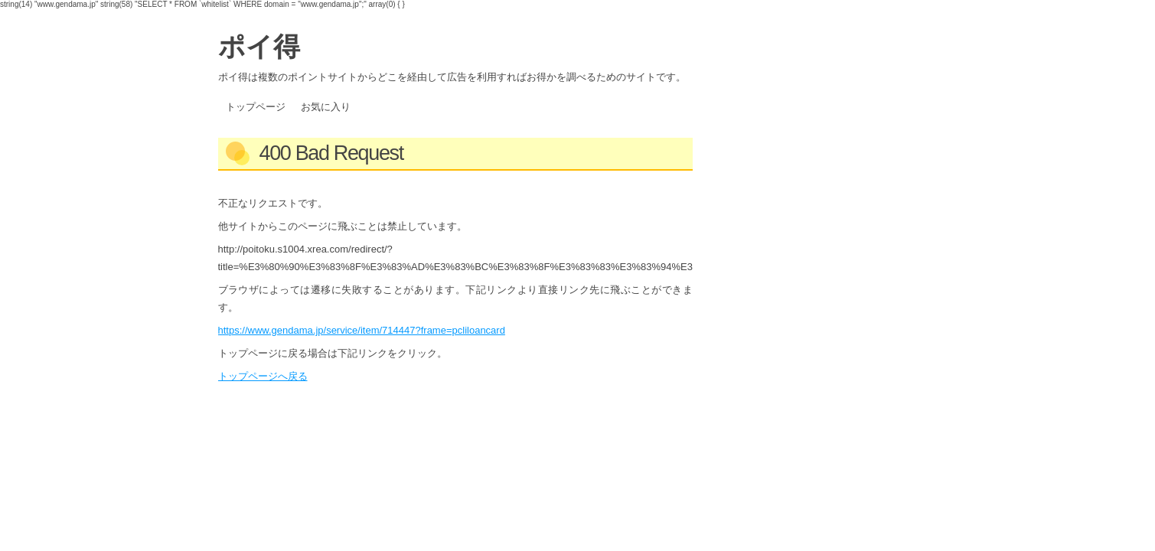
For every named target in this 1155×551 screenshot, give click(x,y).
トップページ (255, 106)
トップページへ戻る (263, 376)
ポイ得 (259, 46)
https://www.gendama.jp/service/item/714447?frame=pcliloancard (361, 330)
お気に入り (326, 106)
